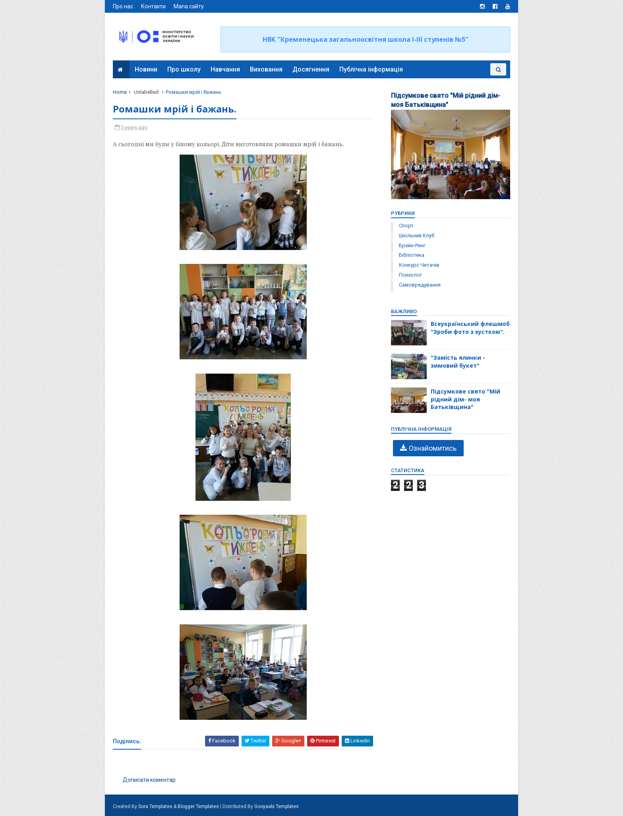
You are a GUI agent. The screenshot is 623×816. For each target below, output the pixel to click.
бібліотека (411, 255)
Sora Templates (155, 806)
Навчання (225, 69)
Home (120, 92)
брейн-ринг (412, 245)
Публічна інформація (371, 69)
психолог (410, 275)
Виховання (266, 69)
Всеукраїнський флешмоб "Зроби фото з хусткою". (470, 327)
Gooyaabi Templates (276, 806)
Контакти (153, 6)
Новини (146, 69)
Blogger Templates (198, 806)
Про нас (123, 6)
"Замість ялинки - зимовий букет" (458, 361)
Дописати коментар (149, 780)
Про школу (184, 69)
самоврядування (420, 285)
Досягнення (310, 69)
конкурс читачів (419, 265)
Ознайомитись (433, 448)
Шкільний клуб (416, 235)
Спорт (406, 226)
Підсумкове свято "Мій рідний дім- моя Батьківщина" (465, 399)
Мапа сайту (189, 6)
